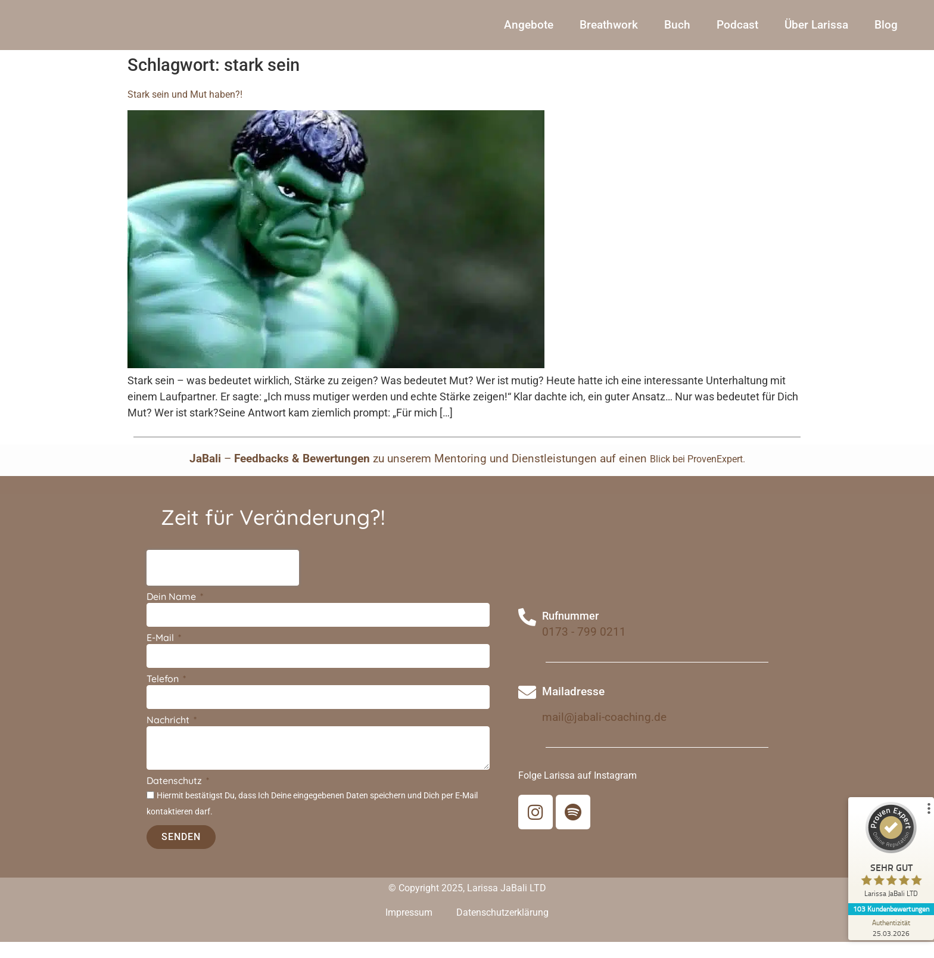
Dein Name (172, 613)
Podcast (737, 33)
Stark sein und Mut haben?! (184, 110)
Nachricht (169, 737)
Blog (886, 33)
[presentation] (223, 584)
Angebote (528, 33)
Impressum (408, 928)
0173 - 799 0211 (584, 648)
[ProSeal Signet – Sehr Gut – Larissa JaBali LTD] (889, 852)
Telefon (164, 695)
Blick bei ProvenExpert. (697, 475)
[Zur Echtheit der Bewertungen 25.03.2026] (889, 927)
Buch (677, 33)
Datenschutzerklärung (502, 928)
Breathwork (609, 33)
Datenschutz (175, 797)
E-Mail (161, 654)
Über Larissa (816, 33)
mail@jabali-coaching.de (604, 734)
